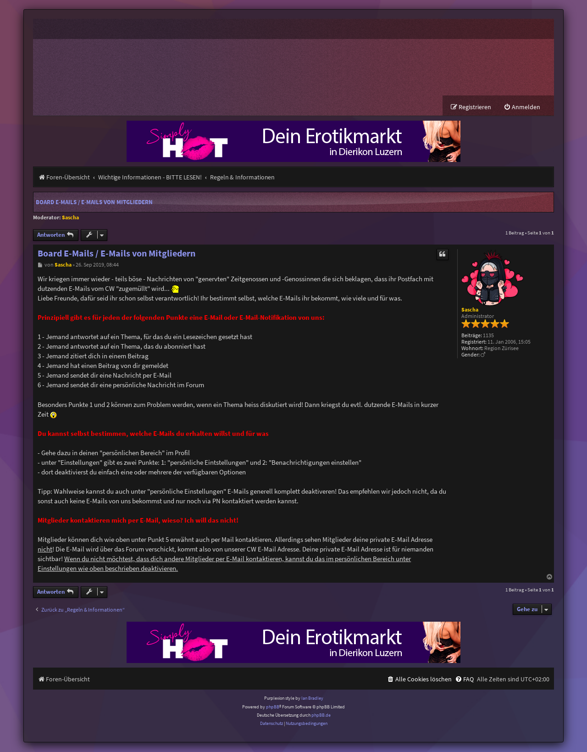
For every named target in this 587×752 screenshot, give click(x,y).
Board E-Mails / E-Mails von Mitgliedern (94, 203)
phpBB (272, 707)
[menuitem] (522, 108)
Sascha (70, 218)
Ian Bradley (312, 699)
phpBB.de (321, 716)
